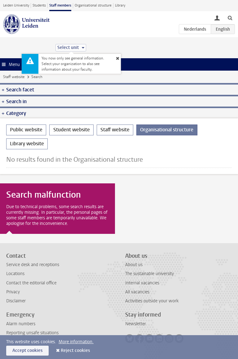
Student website (71, 129)
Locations (15, 274)
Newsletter (135, 324)
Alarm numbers (20, 324)
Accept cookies (27, 350)
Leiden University (16, 5)
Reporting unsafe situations (32, 333)
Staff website (13, 76)
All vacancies (137, 292)
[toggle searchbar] (230, 18)
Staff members (60, 5)
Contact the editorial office (31, 283)
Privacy (13, 292)
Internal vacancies (142, 283)
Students (39, 5)
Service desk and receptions (32, 265)
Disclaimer (16, 301)
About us (134, 265)
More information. (76, 342)
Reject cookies (75, 350)
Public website (26, 129)
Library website (27, 143)
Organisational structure (93, 5)
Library (120, 5)
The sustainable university (149, 274)
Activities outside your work (151, 301)
